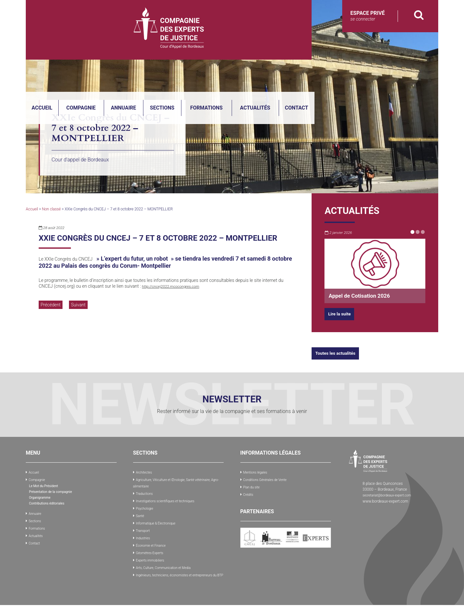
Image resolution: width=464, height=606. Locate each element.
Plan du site (253, 486)
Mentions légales (257, 472)
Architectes (145, 472)
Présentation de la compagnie (54, 490)
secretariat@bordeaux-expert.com (391, 495)
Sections (286, 48)
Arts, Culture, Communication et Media (168, 563)
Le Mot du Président (46, 485)
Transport (144, 527)
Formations (330, 48)
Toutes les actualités (339, 353)
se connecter (362, 19)
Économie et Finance (153, 542)
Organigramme (42, 496)
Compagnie (204, 48)
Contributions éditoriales (50, 502)
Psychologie (146, 506)
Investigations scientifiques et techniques (171, 499)
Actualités (379, 48)
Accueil (165, 48)
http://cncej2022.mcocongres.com (176, 286)
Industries (144, 535)
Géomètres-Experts (152, 549)
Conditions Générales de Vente (269, 479)
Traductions (146, 492)
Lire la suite (341, 314)
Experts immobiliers (152, 556)
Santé (141, 513)
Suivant (78, 304)
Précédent (51, 304)
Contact (420, 48)
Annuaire (247, 48)
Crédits (249, 493)
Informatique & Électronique (159, 520)
